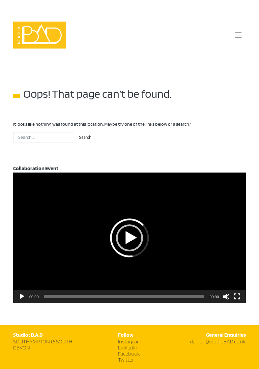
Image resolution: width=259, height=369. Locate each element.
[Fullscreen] (237, 296)
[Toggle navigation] (238, 35)
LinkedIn (127, 348)
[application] (129, 238)
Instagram (129, 342)
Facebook (129, 354)
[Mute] (226, 296)
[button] (129, 237)
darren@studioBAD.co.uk (218, 342)
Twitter (126, 360)
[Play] (22, 296)
